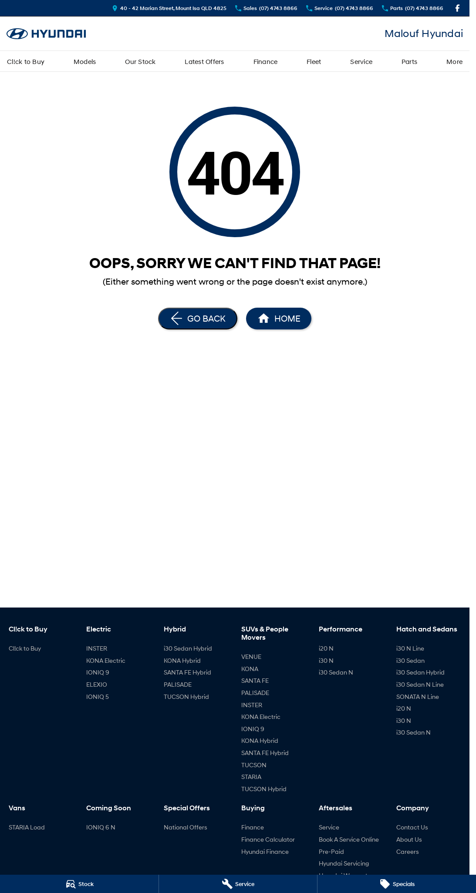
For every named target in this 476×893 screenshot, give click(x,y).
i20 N (326, 648)
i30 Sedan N (336, 672)
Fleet (314, 61)
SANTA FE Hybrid (187, 672)
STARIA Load (27, 827)
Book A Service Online (349, 839)
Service (361, 61)
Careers (407, 851)
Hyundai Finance (265, 851)
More (454, 61)
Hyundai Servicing (344, 863)
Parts (409, 61)
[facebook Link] (457, 8)
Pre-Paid (331, 851)
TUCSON (254, 765)
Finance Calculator (268, 839)
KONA (249, 668)
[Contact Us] (169, 8)
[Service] (238, 884)
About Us (409, 839)
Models (85, 61)
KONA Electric (105, 660)
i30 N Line (410, 648)
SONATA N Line (417, 696)
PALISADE (178, 684)
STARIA (251, 776)
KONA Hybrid (182, 660)
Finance (265, 61)
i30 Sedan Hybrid (188, 648)
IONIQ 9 (97, 672)
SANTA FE (255, 680)
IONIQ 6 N (100, 827)
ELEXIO (96, 684)
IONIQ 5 (97, 696)
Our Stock (140, 61)
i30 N (326, 660)
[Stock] (79, 884)
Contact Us (412, 827)
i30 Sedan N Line (420, 684)
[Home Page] (46, 33)
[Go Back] (197, 318)
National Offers (185, 827)
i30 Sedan (410, 660)
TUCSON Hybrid (186, 696)
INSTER (96, 648)
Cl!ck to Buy (25, 61)
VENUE (251, 656)
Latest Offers (204, 61)
